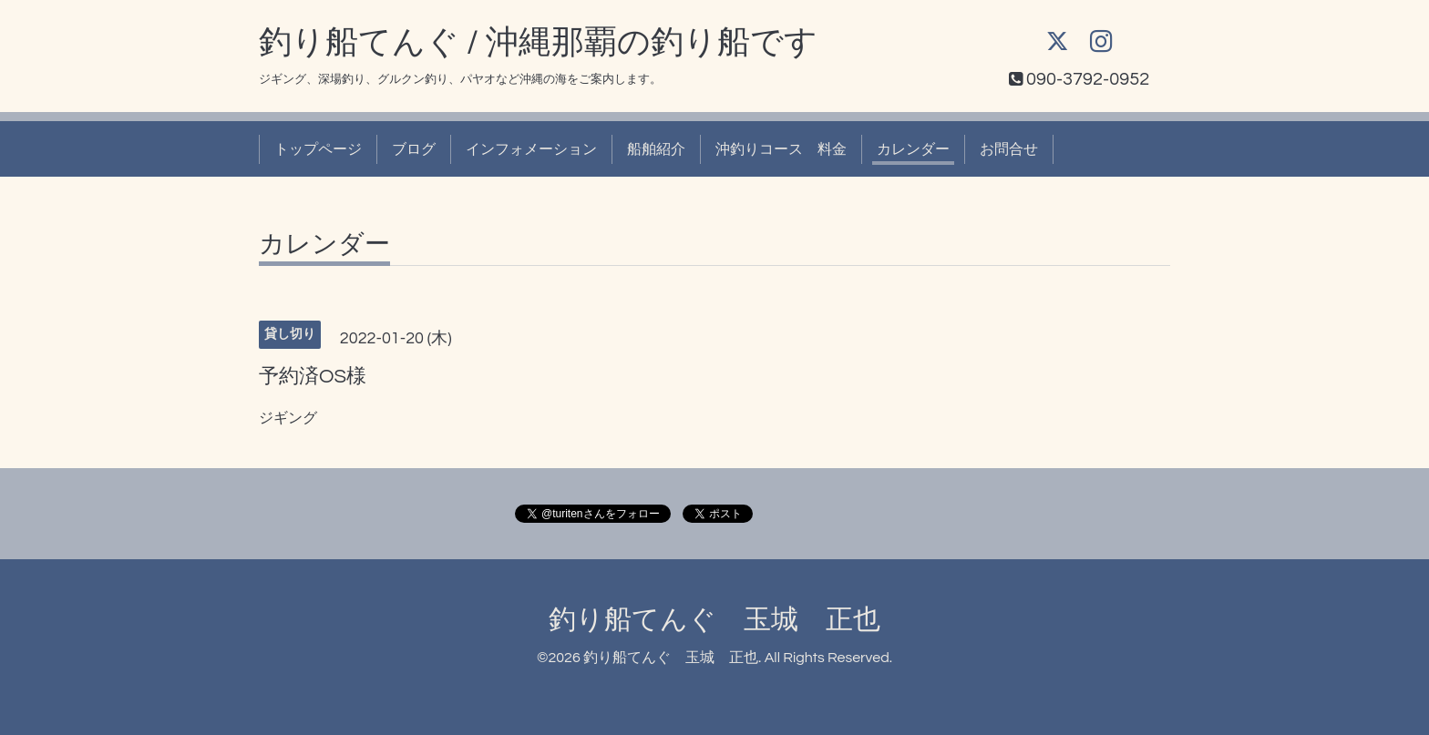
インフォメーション (531, 149)
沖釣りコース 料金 (781, 149)
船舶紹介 (656, 149)
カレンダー (913, 149)
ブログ (414, 149)
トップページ (318, 149)
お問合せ (1009, 149)
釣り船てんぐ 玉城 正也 (714, 620)
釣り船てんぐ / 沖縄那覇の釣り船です (538, 43)
